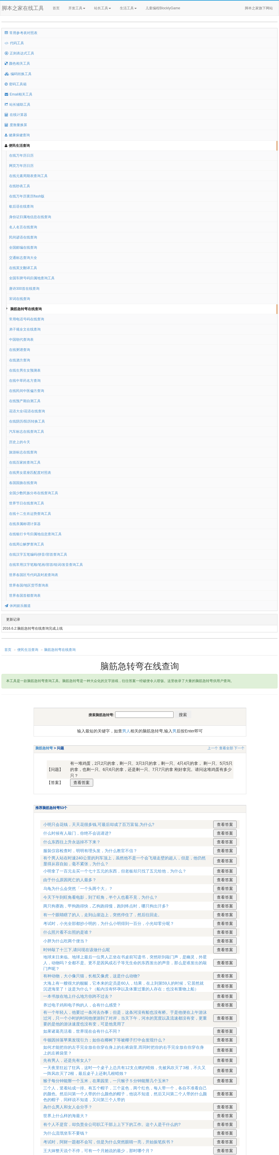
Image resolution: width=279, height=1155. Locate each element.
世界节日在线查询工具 (26, 503)
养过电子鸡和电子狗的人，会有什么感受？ (82, 1005)
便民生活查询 (17, 146)
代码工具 (14, 43)
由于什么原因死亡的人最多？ (69, 879)
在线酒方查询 (19, 360)
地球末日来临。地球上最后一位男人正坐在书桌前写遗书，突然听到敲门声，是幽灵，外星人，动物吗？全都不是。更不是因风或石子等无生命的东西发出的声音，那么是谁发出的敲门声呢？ (125, 963)
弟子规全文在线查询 (25, 329)
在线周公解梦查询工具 (26, 544)
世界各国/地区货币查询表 (28, 585)
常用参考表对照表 (21, 33)
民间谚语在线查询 (23, 237)
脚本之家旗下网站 (259, 8)
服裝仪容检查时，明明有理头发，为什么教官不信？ (90, 850)
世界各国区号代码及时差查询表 (33, 575)
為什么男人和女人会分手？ (67, 1107)
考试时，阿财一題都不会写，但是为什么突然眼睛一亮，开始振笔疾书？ (108, 1142)
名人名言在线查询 (23, 227)
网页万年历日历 (21, 166)
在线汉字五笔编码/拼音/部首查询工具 (38, 554)
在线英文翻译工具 (23, 268)
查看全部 (226, 748)
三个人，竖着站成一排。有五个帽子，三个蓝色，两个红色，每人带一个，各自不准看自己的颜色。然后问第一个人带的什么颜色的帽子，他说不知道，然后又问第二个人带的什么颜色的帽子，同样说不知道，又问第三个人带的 (125, 1094)
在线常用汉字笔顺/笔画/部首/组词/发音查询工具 (46, 565)
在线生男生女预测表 (25, 370)
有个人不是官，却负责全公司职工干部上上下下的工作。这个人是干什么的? (112, 1124)
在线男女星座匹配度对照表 (30, 473)
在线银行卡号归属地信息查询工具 (35, 534)
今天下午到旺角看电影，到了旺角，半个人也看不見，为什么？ (100, 897)
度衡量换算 (16, 125)
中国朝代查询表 (21, 340)
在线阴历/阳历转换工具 (27, 421)
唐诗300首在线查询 (24, 289)
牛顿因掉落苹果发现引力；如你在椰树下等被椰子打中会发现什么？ (104, 1040)
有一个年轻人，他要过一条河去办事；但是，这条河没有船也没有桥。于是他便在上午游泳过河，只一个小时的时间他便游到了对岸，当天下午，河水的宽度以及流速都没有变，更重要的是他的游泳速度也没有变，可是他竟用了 (125, 1018)
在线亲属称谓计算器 (25, 524)
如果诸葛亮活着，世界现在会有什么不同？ (82, 1031)
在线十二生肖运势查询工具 (30, 514)
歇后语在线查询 (21, 206)
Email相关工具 (18, 94)
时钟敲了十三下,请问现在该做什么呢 (76, 949)
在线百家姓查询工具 (25, 462)
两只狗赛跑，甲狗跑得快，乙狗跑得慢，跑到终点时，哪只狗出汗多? (105, 906)
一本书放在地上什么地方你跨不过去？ (78, 996)
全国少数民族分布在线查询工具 (33, 493)
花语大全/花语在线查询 (27, 411)
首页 (56, 8)
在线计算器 (16, 115)
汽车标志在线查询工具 (26, 432)
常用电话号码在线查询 (26, 319)
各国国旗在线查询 (23, 483)
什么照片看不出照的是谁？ (67, 932)
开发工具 (76, 8)
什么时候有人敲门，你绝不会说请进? (77, 833)
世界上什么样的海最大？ (65, 1115)
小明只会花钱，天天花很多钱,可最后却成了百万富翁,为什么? (98, 824)
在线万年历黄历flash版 (26, 196)
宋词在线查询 (19, 299)
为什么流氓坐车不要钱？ (65, 1133)
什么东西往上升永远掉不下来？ (71, 842)
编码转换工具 (18, 74)
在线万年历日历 (21, 155)
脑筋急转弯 (44, 748)
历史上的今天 (19, 442)
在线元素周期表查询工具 (28, 176)
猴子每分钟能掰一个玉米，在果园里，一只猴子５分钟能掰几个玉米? (105, 1080)
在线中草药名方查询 (25, 381)
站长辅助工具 (17, 105)
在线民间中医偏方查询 (26, 391)
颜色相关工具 (17, 63)
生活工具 (128, 8)
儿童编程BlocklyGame (167, 8)
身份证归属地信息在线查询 (30, 217)
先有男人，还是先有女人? (67, 1060)
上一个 (212, 748)
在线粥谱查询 (19, 350)
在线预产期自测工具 (25, 401)
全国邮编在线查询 (23, 248)
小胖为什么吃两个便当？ (65, 941)
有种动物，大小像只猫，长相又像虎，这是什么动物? (91, 976)
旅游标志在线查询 (23, 452)
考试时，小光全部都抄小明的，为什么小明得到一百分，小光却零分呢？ (108, 923)
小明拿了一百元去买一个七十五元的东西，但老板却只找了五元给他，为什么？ (114, 871)
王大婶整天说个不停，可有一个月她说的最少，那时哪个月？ (98, 1150)
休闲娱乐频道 (18, 606)
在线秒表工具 (19, 186)
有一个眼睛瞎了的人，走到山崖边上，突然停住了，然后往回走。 (102, 914)
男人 (126, 731)
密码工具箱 (16, 84)
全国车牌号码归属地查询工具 (32, 278)
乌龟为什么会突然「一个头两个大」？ (78, 888)
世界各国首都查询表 (25, 596)
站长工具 (102, 8)
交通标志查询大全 (23, 258)
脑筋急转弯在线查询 (26, 309)
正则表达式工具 (19, 53)
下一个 (239, 748)
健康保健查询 (17, 135)
